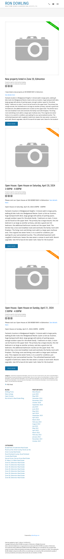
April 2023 (35, 418)
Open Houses (9, 396)
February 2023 (36, 422)
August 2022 (36, 424)
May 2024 (35, 411)
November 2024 (37, 400)
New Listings (9, 394)
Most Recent (36, 392)
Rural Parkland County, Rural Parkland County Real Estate (17, 377)
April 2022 (35, 430)
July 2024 (35, 407)
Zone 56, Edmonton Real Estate (15, 475)
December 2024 (37, 398)
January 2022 (36, 437)
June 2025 (35, 394)
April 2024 (35, 413)
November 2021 (37, 439)
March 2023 (36, 420)
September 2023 (37, 415)
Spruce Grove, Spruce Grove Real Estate (40, 377)
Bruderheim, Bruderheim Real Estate (19, 375)
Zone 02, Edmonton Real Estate (18, 378)
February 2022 (36, 435)
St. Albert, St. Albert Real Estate (14, 460)
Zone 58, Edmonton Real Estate (15, 381)
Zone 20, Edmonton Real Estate (18, 84)
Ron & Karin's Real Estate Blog (14, 398)
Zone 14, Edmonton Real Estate (33, 378)
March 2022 (36, 433)
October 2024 (36, 403)
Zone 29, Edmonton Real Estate (24, 380)
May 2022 (35, 428)
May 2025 (35, 396)
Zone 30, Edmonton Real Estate (39, 380)
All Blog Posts (9, 392)
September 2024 (37, 405)
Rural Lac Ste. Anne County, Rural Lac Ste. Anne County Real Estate (43, 375)
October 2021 (36, 441)
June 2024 (35, 409)
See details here (10, 95)
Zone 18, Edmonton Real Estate (47, 378)
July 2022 (35, 426)
